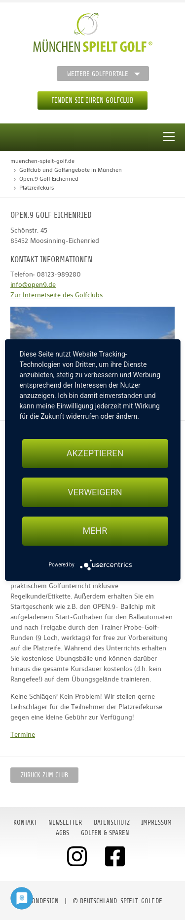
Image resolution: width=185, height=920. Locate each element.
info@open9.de (33, 284)
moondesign (41, 901)
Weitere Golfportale (97, 74)
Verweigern (95, 492)
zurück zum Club (44, 775)
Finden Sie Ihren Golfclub (92, 100)
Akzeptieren (95, 453)
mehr (95, 531)
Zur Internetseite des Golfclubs (56, 294)
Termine (22, 734)
